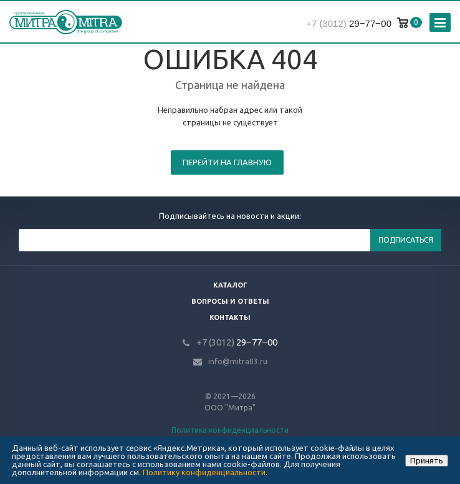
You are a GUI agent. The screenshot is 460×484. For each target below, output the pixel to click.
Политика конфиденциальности (230, 430)
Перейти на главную (227, 162)
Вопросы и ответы (230, 301)
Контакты (230, 317)
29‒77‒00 (348, 23)
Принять (426, 460)
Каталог (230, 285)
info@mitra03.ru (237, 361)
